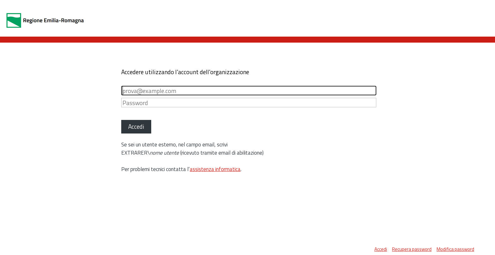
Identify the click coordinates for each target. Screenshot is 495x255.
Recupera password (412, 249)
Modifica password (455, 249)
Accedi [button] (136, 126)
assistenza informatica (215, 169)
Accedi (380, 249)
